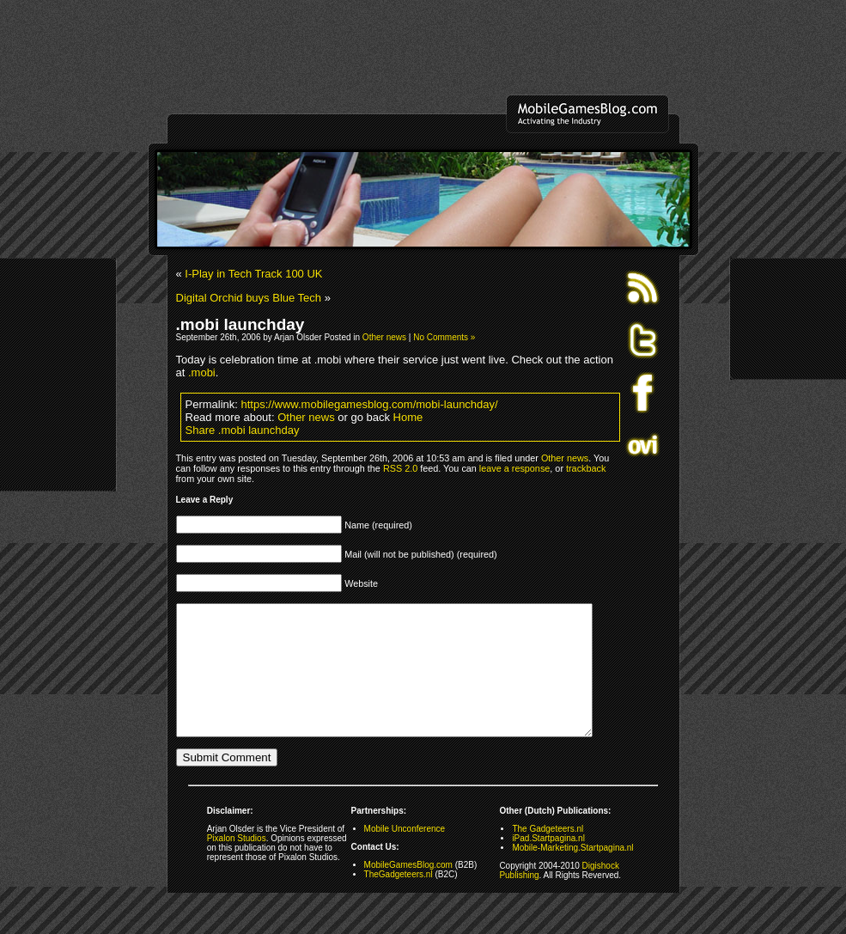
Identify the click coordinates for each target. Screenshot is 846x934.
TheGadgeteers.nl (398, 900)
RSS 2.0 (400, 468)
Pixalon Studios (236, 864)
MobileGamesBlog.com (408, 890)
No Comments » (444, 337)
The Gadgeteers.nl (547, 854)
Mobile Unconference (405, 854)
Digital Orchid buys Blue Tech (249, 297)
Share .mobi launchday (243, 430)
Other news (384, 337)
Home (408, 417)
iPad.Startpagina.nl (548, 864)
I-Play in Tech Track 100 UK (253, 273)
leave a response (514, 468)
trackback (586, 468)
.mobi (202, 372)
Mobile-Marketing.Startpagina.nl (572, 873)
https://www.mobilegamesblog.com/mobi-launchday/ (369, 404)
